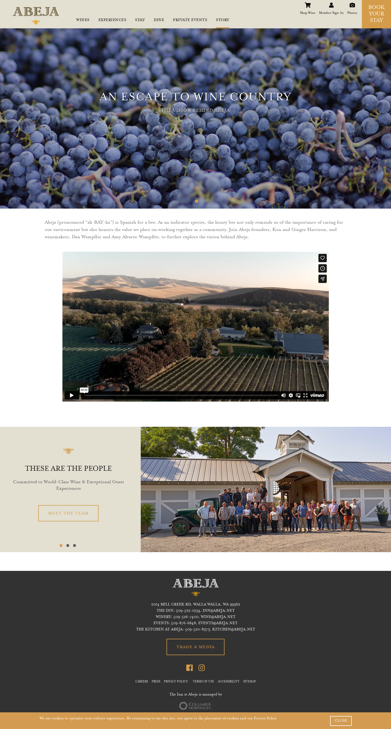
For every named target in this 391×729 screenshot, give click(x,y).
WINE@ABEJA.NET (218, 617)
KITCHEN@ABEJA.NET (233, 630)
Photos (352, 3)
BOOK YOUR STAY (376, 14)
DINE (159, 20)
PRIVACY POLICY (176, 681)
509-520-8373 (197, 630)
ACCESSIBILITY (229, 681)
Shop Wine (308, 3)
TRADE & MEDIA (195, 647)
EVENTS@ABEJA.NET (218, 623)
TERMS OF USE (203, 681)
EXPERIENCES (112, 20)
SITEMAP (249, 681)
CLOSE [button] (341, 721)
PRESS (156, 681)
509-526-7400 (185, 617)
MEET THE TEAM (68, 513)
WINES (82, 20)
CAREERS (141, 681)
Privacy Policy (265, 719)
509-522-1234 (188, 611)
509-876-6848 (183, 623)
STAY (140, 20)
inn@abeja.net (219, 611)
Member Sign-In (331, 3)
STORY (222, 20)
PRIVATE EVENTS (190, 20)
